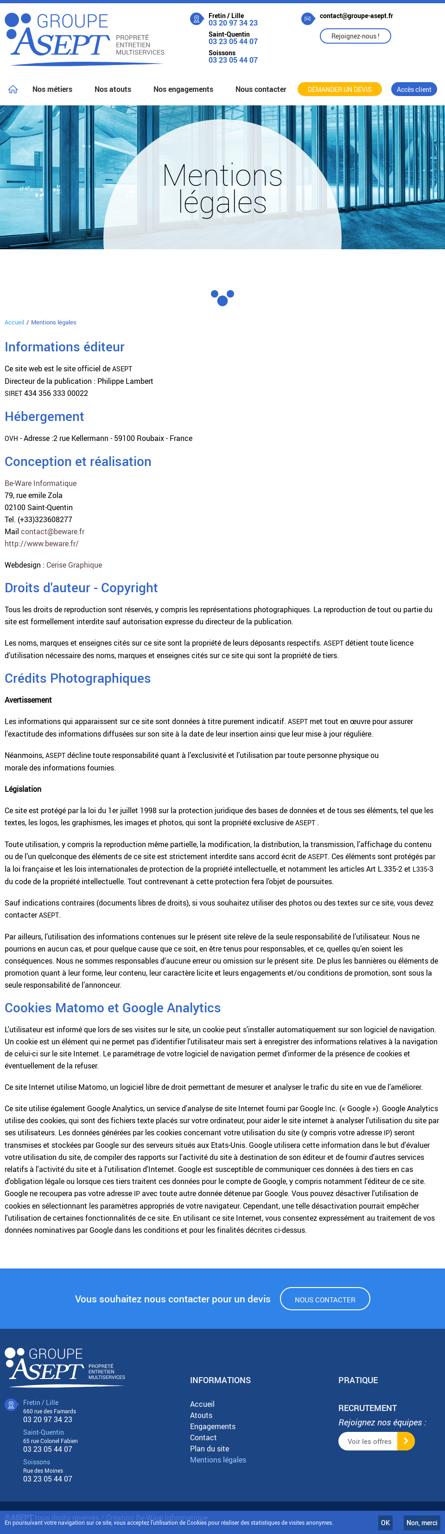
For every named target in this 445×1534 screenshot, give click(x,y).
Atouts (201, 1415)
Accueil (14, 322)
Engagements (212, 1426)
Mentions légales (218, 1460)
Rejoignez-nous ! (355, 36)
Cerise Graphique (74, 565)
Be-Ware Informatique (40, 483)
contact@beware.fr (52, 531)
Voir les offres (370, 1441)
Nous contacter (325, 1299)
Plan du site (209, 1448)
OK (385, 1522)
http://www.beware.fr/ (42, 543)
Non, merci (422, 1522)
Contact (203, 1437)
